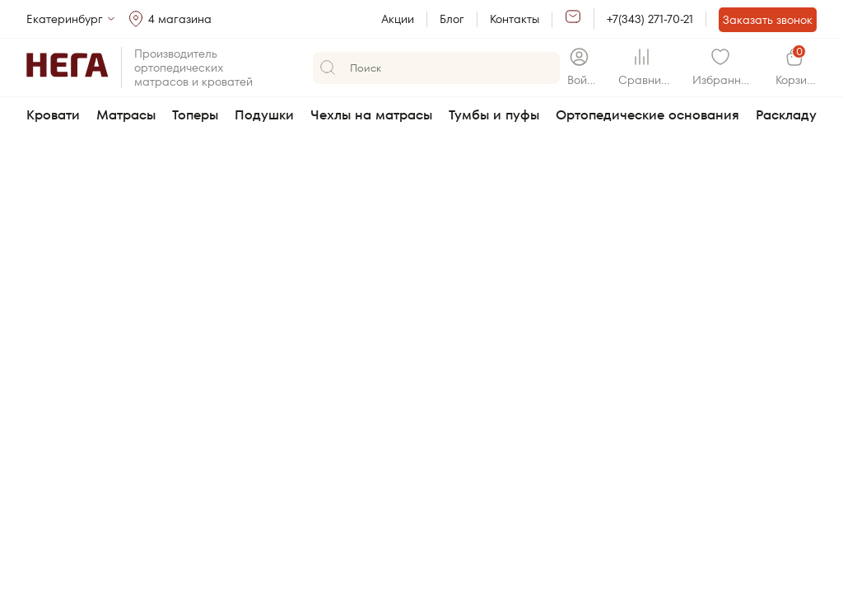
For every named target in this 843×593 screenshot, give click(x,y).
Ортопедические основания (647, 114)
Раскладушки (799, 114)
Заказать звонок (768, 20)
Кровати (53, 114)
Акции (397, 19)
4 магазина (180, 19)
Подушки (264, 114)
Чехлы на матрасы (371, 114)
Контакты (514, 19)
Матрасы (126, 114)
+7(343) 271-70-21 (650, 19)
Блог (452, 19)
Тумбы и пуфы (494, 114)
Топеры (195, 114)
